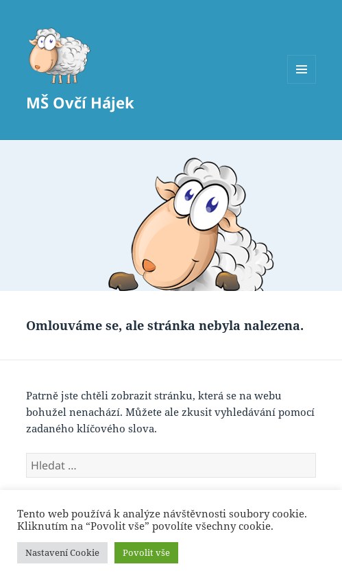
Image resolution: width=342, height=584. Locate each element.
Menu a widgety (302, 83)
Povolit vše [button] (146, 552)
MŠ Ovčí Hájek (80, 102)
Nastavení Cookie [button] (62, 552)
